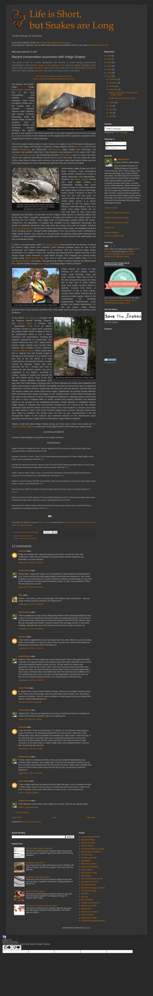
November (113, 83)
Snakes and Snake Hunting (23, 155)
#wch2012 (38, 71)
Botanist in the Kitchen (90, 912)
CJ (15, 263)
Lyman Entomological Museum (93, 921)
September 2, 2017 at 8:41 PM (30, 749)
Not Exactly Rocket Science (92, 879)
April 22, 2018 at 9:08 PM (28, 793)
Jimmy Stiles (24, 323)
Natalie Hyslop (81, 179)
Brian (20, 595)
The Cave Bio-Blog (88, 891)
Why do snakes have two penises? (39, 848)
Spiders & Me (86, 909)
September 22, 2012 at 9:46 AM (30, 629)
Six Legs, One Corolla (89, 882)
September (113, 90)
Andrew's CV (109, 228)
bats (13, 261)
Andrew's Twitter (110, 208)
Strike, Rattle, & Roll (89, 873)
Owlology (84, 897)
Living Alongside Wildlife (90, 837)
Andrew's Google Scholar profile (117, 213)
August (112, 102)
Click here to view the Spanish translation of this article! (54, 76)
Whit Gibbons (65, 155)
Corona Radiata (87, 915)
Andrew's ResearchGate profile (116, 218)
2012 (109, 76)
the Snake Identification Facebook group (54, 43)
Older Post (91, 817)
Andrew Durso (24, 571)
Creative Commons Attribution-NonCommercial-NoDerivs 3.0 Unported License (119, 254)
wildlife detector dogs (34, 258)
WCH (40, 68)
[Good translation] (7, 947)
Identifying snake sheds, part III (38, 877)
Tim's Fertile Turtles (88, 885)
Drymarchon (23, 536)
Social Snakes (86, 870)
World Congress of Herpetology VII (45, 65)
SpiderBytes (86, 861)
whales (90, 258)
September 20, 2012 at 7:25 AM (30, 563)
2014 (109, 69)
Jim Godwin (30, 318)
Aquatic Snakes (87, 846)
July (111, 106)
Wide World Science (89, 864)
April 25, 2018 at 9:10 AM (28, 807)
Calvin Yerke (23, 688)
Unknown (22, 551)
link (42, 459)
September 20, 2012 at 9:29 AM (30, 587)
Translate (121, 132)
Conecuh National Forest (22, 350)
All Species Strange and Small (93, 888)
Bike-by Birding (87, 900)
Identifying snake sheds (35, 863)
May (111, 113)
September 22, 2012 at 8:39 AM (30, 604)
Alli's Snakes (86, 876)
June (111, 109)
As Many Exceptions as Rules (92, 849)
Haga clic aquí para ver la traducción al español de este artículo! (54, 79)
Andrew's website (111, 233)
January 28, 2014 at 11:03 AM (30, 719)
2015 (109, 66)
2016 (109, 62)
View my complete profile (114, 236)
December (113, 79)
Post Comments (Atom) (32, 822)
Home (54, 817)
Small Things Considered (91, 852)
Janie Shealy (23, 781)
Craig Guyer (33, 326)
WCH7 (30, 536)
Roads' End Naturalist (89, 867)
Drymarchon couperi (21, 90)
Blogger (87, 928)
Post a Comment (22, 813)
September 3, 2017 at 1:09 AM (30, 773)
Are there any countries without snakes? (41, 906)
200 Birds (85, 894)
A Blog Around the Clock (90, 903)
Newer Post (17, 817)
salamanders (24, 261)
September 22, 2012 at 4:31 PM (30, 648)
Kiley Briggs (44, 263)
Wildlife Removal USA (99, 45)
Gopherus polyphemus (22, 228)
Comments (111, 148)
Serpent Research (88, 843)
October (112, 86)
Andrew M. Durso (44, 522)
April (111, 116)
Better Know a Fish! (89, 906)
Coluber (79, 147)
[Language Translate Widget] (119, 128)
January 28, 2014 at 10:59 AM (30, 702)
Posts (109, 143)
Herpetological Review (83, 68)
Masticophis (54, 149)
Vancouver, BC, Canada (28, 538)
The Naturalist (86, 855)
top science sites (109, 363)
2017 (109, 59)
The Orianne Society (51, 244)
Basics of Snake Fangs (35, 891)
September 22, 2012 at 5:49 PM (30, 680)
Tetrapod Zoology (88, 840)
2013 (109, 73)
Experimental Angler (89, 918)
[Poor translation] (16, 947)
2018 (109, 56)
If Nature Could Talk (89, 858)
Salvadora (24, 149)
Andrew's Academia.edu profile (116, 223)
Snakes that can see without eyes (122, 98)
